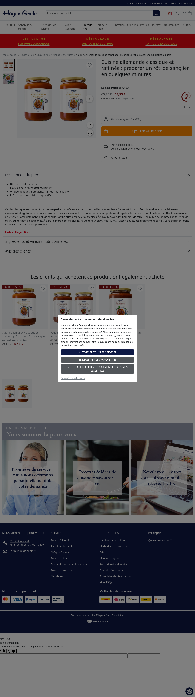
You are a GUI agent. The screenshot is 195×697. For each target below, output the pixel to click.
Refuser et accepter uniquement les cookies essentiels (97, 368)
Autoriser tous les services (97, 352)
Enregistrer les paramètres (97, 359)
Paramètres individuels (73, 377)
